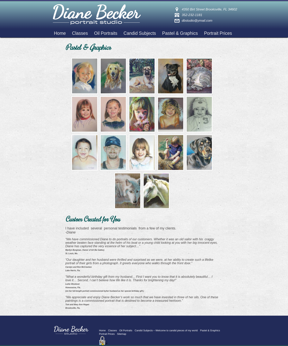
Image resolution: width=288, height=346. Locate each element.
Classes (80, 33)
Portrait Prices (218, 33)
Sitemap (121, 333)
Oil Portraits (105, 33)
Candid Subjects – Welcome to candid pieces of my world (166, 330)
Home (60, 33)
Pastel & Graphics (180, 33)
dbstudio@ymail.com (197, 20)
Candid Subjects (140, 33)
